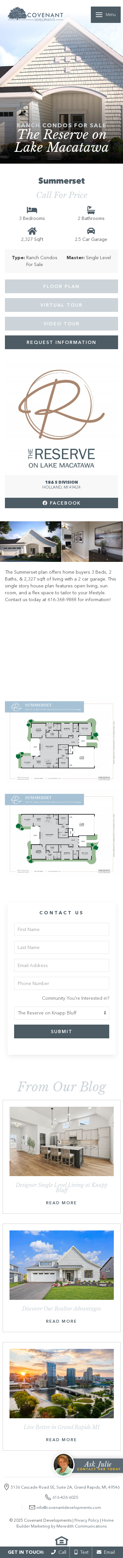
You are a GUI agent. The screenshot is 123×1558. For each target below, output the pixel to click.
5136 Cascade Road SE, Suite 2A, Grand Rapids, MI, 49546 (65, 1487)
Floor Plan (61, 286)
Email (106, 1552)
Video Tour (62, 324)
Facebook (62, 503)
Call (58, 1552)
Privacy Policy (86, 1520)
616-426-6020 (65, 1497)
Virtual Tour (61, 305)
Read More (61, 1202)
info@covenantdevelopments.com (68, 1507)
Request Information (61, 342)
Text (81, 1552)
